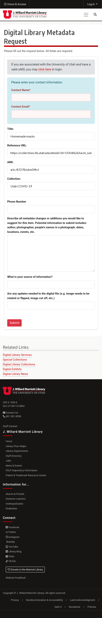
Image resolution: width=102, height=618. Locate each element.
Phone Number (16, 201)
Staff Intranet (10, 426)
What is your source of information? (29, 277)
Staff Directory (13, 455)
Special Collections (15, 359)
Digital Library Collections (19, 364)
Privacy (15, 600)
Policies (92, 606)
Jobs (8, 460)
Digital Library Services (17, 355)
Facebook (12, 527)
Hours (9, 441)
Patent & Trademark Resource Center (26, 475)
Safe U (58, 606)
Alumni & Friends (15, 494)
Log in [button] (91, 4)
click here (44, 69)
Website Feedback (16, 577)
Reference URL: (17, 145)
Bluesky (10, 541)
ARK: (10, 162)
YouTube (12, 546)
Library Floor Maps (16, 446)
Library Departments (17, 451)
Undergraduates (14, 503)
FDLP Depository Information (21, 470)
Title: (10, 129)
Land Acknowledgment (82, 600)
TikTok (11, 561)
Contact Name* (21, 90)
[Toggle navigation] (86, 14)
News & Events (14, 465)
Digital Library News (15, 374)
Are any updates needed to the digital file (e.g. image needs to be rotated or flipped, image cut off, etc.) (48, 296)
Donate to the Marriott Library (25, 569)
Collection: (14, 178)
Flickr (10, 556)
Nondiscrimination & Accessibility (44, 600)
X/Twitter (11, 532)
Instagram (13, 537)
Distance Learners (15, 498)
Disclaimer (74, 606)
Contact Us (10, 412)
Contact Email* (20, 106)
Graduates (11, 508)
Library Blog (13, 551)
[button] (15, 4)
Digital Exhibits (12, 369)
